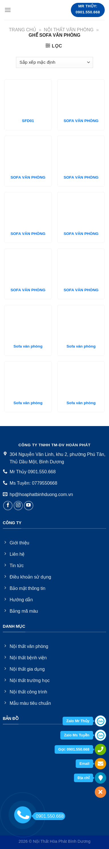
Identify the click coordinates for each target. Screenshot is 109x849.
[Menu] (7, 10)
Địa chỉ (83, 778)
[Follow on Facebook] (8, 505)
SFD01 (28, 121)
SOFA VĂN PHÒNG (80, 121)
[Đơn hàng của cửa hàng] (54, 62)
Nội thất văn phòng (68, 29)
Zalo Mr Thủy (77, 721)
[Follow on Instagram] (18, 505)
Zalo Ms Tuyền (76, 735)
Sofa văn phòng (27, 346)
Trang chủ (22, 29)
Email (84, 763)
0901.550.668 (48, 816)
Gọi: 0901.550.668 (73, 749)
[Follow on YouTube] (28, 505)
